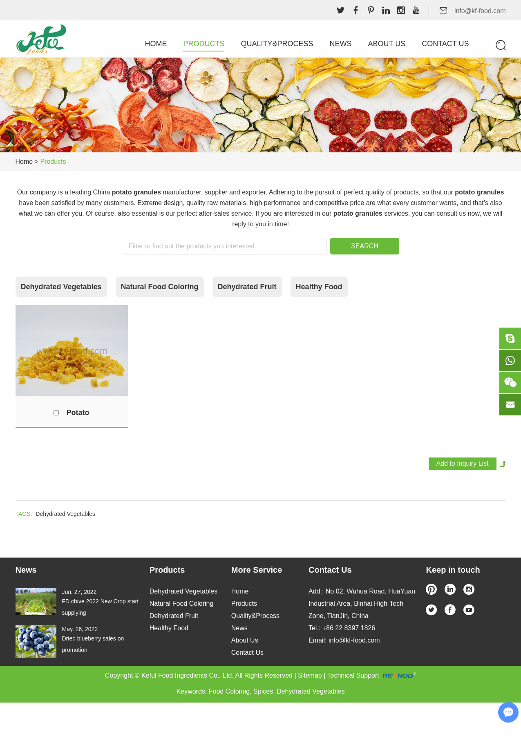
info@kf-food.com (480, 10)
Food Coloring (229, 691)
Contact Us (445, 44)
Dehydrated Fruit (247, 287)
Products (203, 44)
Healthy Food (319, 287)
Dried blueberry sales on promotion (93, 644)
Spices (263, 691)
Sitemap (310, 675)
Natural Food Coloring (160, 287)
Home (156, 44)
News (340, 44)
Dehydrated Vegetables (61, 287)
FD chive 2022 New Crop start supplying (100, 607)
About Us (386, 44)
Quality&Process (277, 44)
